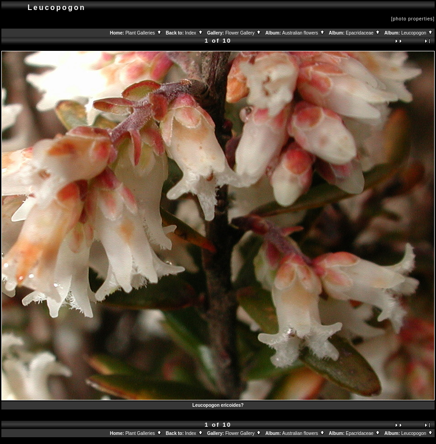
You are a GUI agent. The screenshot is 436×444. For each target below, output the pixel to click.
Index (194, 32)
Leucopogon (417, 32)
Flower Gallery (243, 32)
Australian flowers (303, 32)
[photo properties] (413, 18)
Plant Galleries (143, 32)
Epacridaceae (363, 32)
